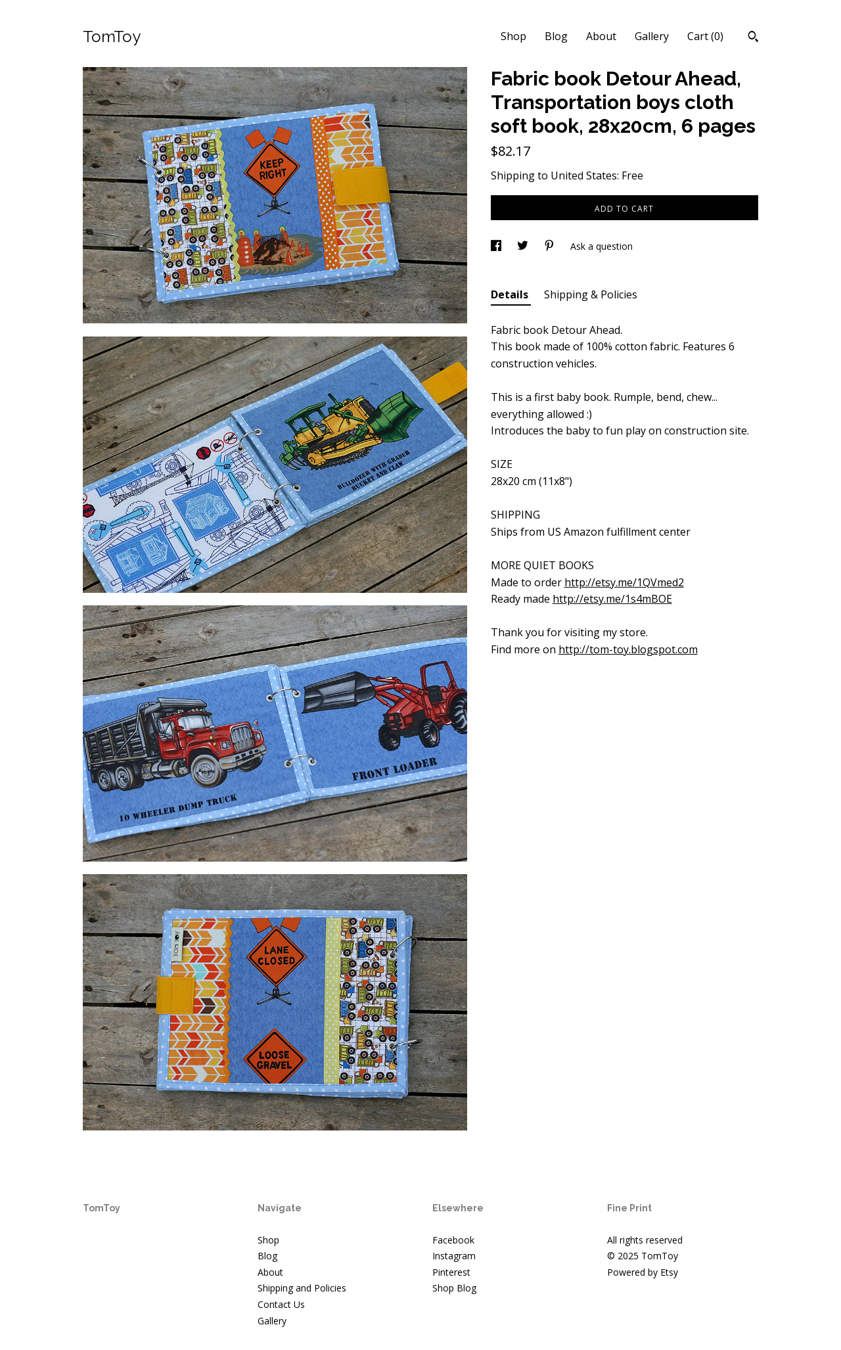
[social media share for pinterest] (550, 246)
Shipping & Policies (590, 294)
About (601, 36)
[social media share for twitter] (524, 246)
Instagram (454, 1255)
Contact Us (281, 1304)
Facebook (453, 1240)
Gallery (652, 36)
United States (584, 175)
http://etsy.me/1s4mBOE (612, 599)
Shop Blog (454, 1288)
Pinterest (451, 1272)
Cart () (705, 36)
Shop (513, 36)
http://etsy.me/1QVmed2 (624, 582)
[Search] (753, 38)
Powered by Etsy (642, 1272)
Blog (556, 36)
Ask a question (601, 246)
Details (511, 294)
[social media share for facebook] (497, 246)
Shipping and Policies (302, 1288)
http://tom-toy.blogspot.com (628, 649)
